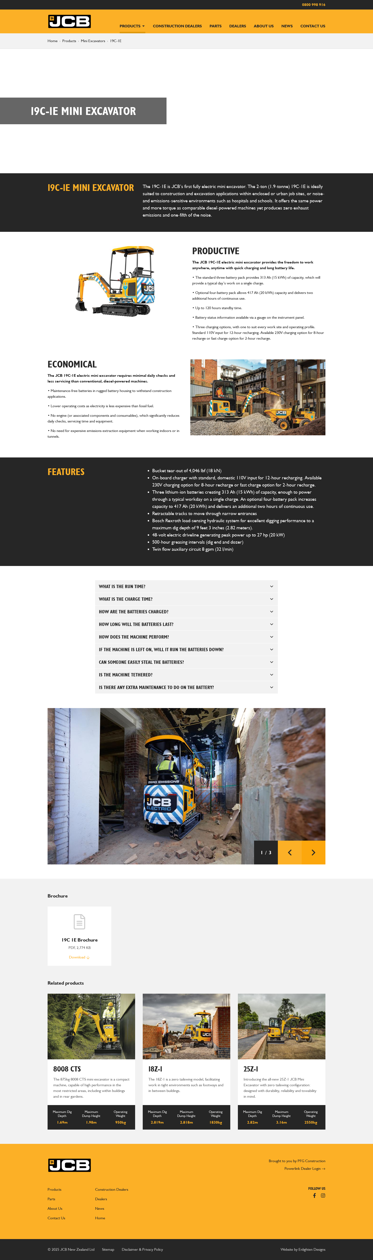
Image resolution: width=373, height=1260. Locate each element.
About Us (264, 26)
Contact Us (312, 26)
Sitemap (108, 1249)
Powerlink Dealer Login (305, 1168)
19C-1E (116, 41)
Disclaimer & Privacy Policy (142, 1249)
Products (132, 26)
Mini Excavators (93, 41)
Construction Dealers (177, 26)
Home (53, 41)
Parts (216, 26)
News (287, 26)
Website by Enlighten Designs (303, 1249)
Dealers (237, 26)
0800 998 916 (313, 4)
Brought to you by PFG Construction (297, 1161)
